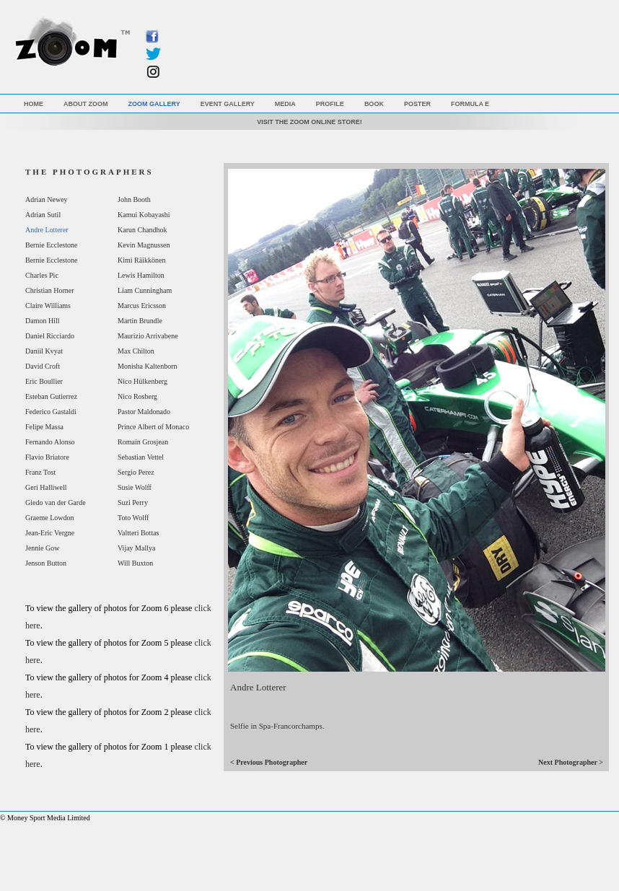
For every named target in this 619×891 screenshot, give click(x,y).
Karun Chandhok (142, 230)
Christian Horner (49, 290)
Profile (330, 103)
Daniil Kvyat (44, 351)
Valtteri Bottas (138, 533)
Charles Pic (41, 275)
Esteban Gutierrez (51, 396)
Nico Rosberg (137, 396)
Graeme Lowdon (49, 518)
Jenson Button (45, 563)
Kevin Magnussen (144, 245)
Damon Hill (42, 321)
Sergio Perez (136, 472)
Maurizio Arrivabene (148, 336)
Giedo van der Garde (55, 502)
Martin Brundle (140, 321)
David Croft (42, 366)
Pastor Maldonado (144, 412)
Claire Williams (48, 306)
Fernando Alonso (50, 442)
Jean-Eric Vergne (49, 533)
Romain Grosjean (143, 442)
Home (33, 103)
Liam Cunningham (145, 290)
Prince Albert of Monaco (153, 427)
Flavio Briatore (47, 457)
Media (285, 103)
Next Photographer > (570, 762)
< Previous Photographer (268, 762)
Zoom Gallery (154, 103)
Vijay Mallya (136, 548)
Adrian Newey (46, 199)
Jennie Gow (42, 548)
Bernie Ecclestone (51, 245)
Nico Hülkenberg (142, 381)
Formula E (470, 103)
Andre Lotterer (47, 230)
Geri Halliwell (45, 487)
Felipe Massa (44, 427)
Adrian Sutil (43, 215)
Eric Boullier (44, 381)
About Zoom (85, 103)
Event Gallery (228, 103)
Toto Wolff (133, 518)
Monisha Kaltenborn (147, 366)
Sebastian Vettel (141, 457)
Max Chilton (136, 351)
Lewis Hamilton (141, 275)
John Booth (134, 199)
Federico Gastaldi (50, 412)
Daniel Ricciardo (49, 336)
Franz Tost (40, 472)
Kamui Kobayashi (144, 215)
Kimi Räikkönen (141, 260)
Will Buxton (135, 563)
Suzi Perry (133, 502)
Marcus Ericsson (142, 306)
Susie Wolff (135, 487)
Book (374, 103)
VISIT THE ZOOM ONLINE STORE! (309, 122)
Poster (417, 103)
